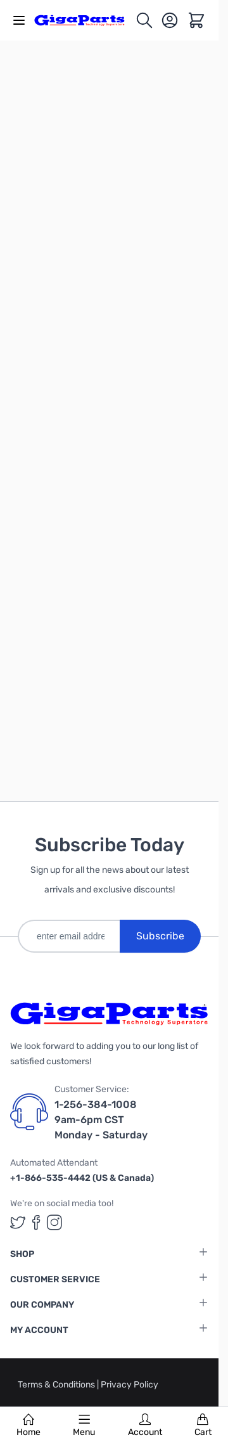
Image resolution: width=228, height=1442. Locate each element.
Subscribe (160, 936)
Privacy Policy (129, 1384)
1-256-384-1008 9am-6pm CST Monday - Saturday (101, 1119)
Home (28, 1425)
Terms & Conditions (57, 1384)
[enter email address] (69, 936)
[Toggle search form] (144, 20)
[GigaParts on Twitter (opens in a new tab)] (17, 1222)
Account (145, 1425)
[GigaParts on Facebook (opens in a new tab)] (36, 1222)
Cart (203, 1425)
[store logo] (84, 20)
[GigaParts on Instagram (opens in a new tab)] (54, 1222)
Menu (84, 1425)
